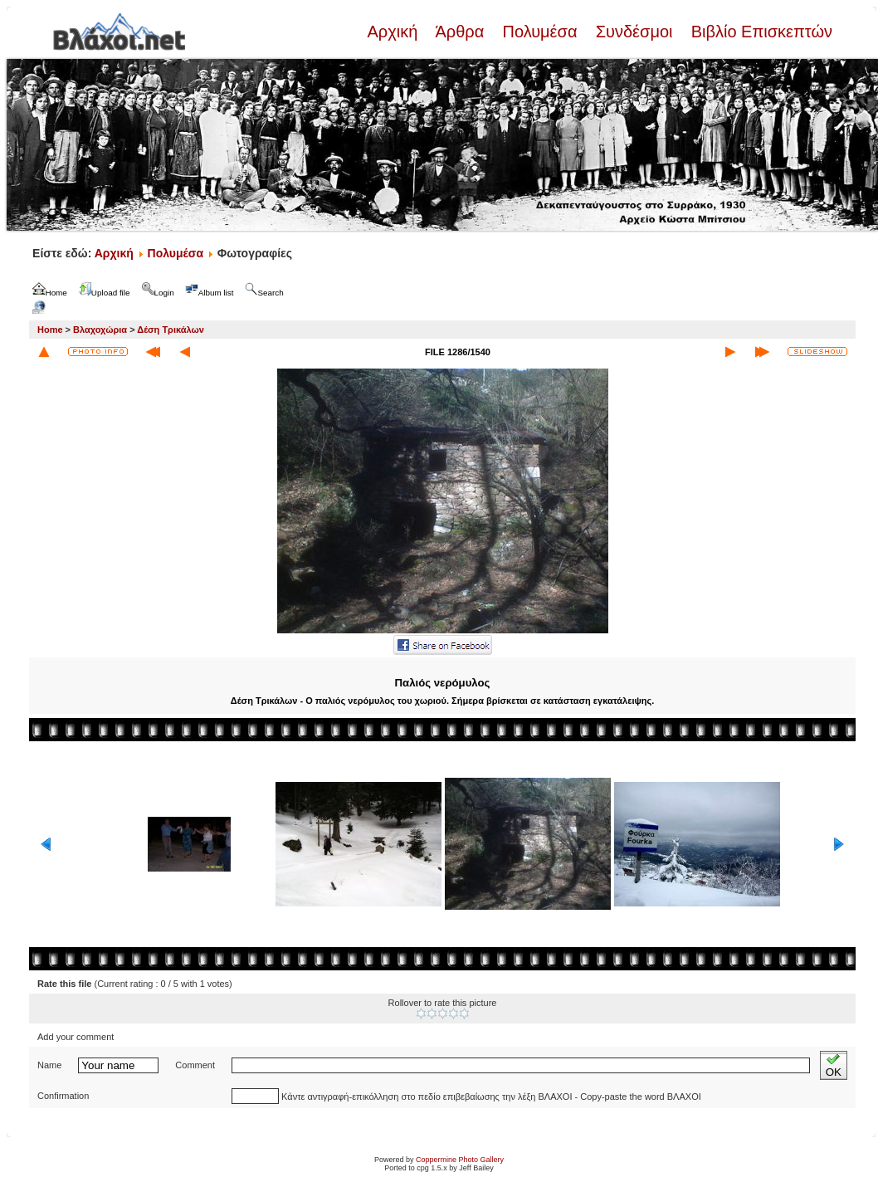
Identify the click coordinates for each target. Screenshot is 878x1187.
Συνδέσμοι (634, 31)
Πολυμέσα (540, 31)
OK (833, 1065)
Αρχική (394, 31)
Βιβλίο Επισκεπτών (759, 31)
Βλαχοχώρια (100, 330)
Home (50, 330)
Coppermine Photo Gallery (460, 1159)
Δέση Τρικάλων (170, 330)
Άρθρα (460, 31)
